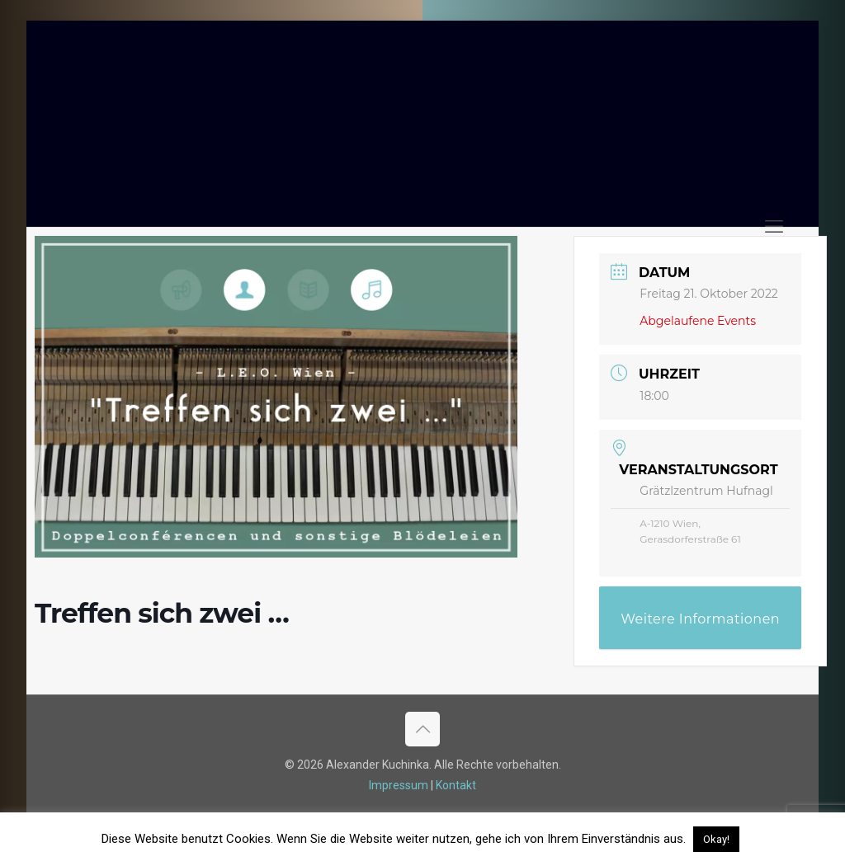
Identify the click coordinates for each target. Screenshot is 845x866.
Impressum (398, 785)
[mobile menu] (774, 227)
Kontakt (456, 785)
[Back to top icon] (422, 729)
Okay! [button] (716, 839)
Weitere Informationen (700, 619)
